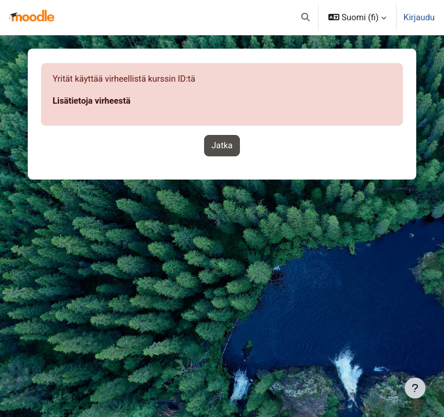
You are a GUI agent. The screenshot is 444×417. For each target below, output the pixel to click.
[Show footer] (415, 388)
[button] (305, 17)
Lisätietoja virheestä (92, 101)
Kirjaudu (419, 17)
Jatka (222, 145)
